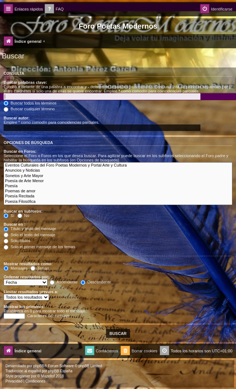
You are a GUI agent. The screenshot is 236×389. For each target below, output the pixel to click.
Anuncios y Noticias (118, 170)
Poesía (118, 186)
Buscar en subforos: (23, 211)
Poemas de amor (118, 191)
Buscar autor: (17, 118)
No (23, 215)
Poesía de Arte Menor (118, 181)
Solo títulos (17, 240)
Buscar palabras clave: (25, 82)
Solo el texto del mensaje (29, 235)
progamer (22, 376)
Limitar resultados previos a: (31, 292)
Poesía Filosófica (118, 201)
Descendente (96, 282)
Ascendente (64, 282)
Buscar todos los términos (30, 103)
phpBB (38, 366)
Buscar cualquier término (29, 109)
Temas (39, 268)
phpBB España (60, 371)
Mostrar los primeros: (24, 306)
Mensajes (16, 268)
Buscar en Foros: (20, 151)
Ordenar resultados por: (26, 277)
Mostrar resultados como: (28, 264)
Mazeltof (48, 376)
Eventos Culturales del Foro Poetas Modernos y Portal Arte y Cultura (118, 165)
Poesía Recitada (118, 196)
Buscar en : (14, 224)
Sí (9, 215)
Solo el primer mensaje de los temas (39, 247)
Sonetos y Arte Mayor (118, 176)
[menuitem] (54, 9)
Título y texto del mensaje (30, 228)
